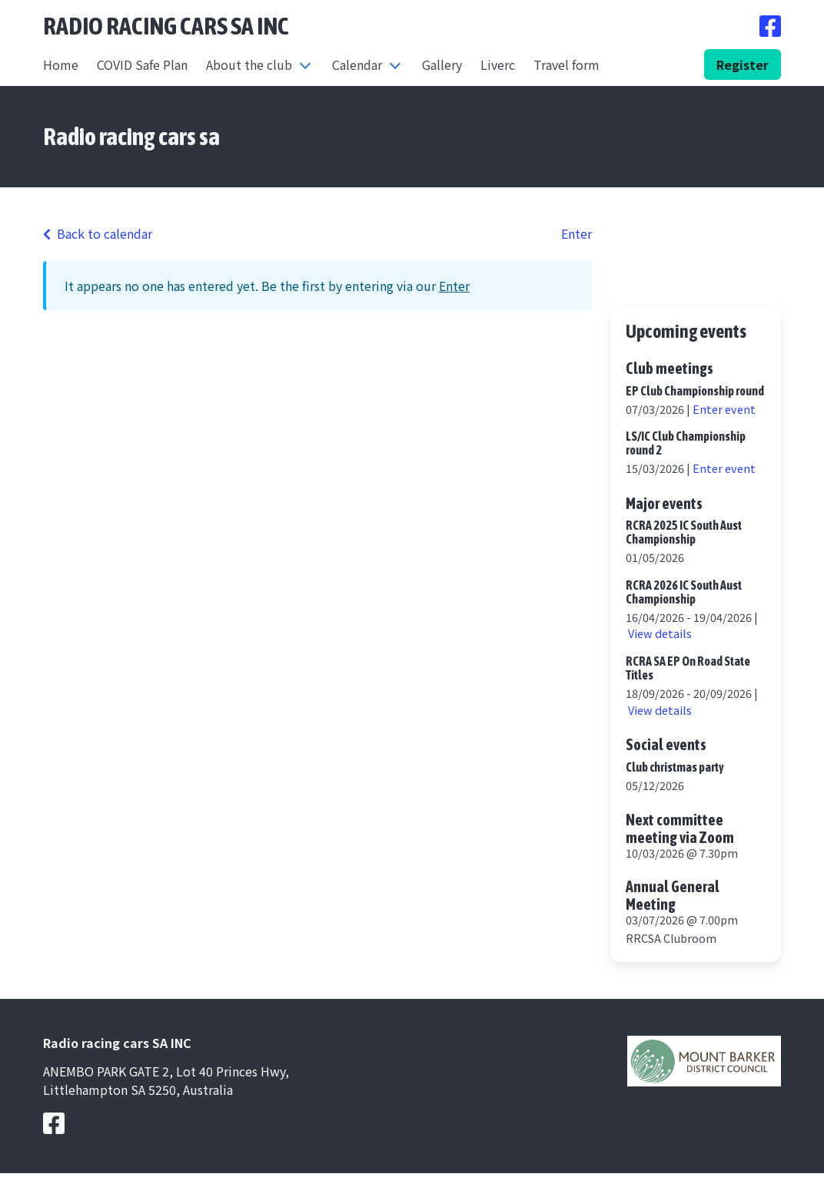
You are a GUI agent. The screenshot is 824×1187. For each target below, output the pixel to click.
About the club (249, 64)
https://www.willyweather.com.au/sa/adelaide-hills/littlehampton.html (695, 279)
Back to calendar (97, 233)
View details (660, 633)
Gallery (442, 64)
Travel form (566, 64)
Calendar (357, 64)
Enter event (724, 409)
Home (60, 64)
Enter (576, 233)
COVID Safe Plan (142, 64)
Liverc (497, 64)
